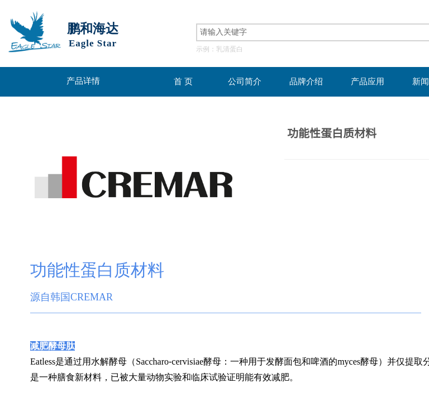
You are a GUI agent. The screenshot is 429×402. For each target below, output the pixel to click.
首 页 (183, 81)
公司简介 (244, 81)
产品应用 (367, 81)
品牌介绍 (306, 81)
